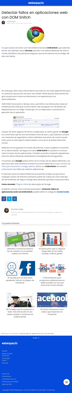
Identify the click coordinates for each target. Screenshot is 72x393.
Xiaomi (4, 360)
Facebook (5, 356)
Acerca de (5, 374)
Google (5, 48)
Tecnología (6, 358)
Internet (4, 351)
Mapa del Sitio (7, 384)
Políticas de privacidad (10, 382)
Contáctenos (6, 376)
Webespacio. (19, 390)
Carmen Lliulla (11, 21)
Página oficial (22, 184)
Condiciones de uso (9, 379)
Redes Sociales (7, 354)
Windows (5, 363)
